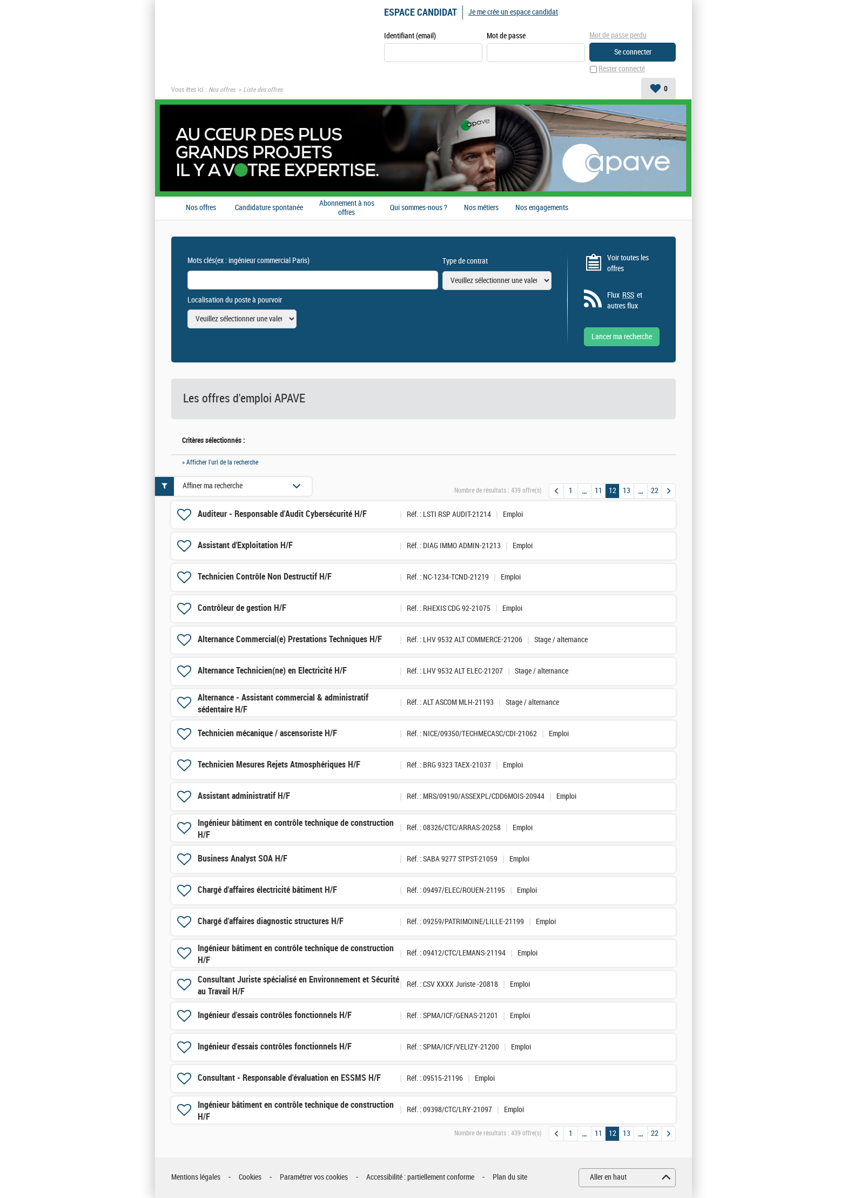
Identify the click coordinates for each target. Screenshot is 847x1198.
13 (626, 490)
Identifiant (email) (410, 36)
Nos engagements (541, 208)
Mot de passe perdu (618, 35)
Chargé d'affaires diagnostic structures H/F (271, 922)
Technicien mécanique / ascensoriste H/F (267, 734)
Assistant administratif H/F (244, 796)
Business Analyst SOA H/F (242, 859)
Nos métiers (481, 208)
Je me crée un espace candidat (513, 12)
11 (598, 490)
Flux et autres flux (624, 301)
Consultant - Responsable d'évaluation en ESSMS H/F (289, 1078)
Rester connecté (622, 69)
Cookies (250, 1177)
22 (654, 490)
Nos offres (222, 89)
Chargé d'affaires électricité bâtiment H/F (267, 890)
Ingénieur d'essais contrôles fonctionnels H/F (275, 1016)
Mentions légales (195, 1177)
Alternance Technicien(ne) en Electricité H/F (272, 671)
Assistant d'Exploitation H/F (245, 546)
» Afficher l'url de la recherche (220, 462)
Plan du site (510, 1177)
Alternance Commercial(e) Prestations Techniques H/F (290, 640)
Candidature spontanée (269, 208)
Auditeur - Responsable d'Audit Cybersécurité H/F (282, 514)
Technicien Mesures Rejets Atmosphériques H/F (279, 765)
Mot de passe (506, 36)
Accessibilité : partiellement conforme (420, 1177)
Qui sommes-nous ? (418, 208)
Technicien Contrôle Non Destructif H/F (265, 577)
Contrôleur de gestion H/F (242, 608)
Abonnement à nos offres (346, 208)
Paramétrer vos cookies (314, 1177)
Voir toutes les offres (628, 263)
